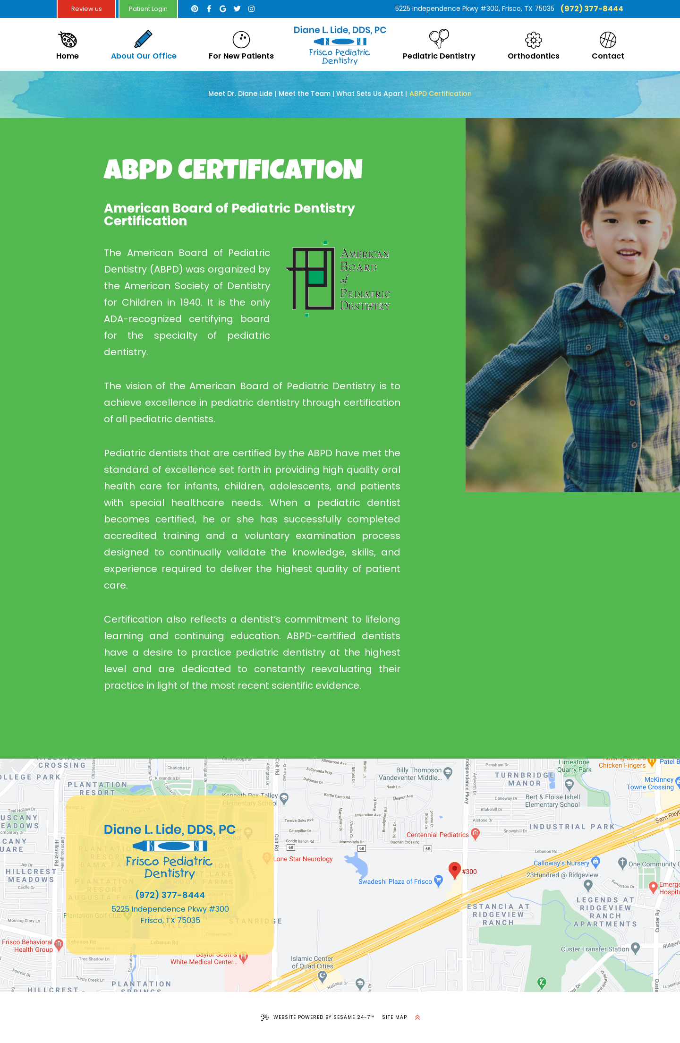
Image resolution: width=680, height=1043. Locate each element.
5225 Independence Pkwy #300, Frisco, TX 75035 (474, 8)
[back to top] (417, 1017)
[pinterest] (194, 9)
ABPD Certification (440, 93)
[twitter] (237, 9)
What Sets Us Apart (369, 93)
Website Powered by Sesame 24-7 (317, 1017)
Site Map (394, 1017)
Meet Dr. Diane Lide (240, 93)
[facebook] (209, 9)
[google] (223, 9)
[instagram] (251, 9)
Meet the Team (305, 93)
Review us (86, 8)
